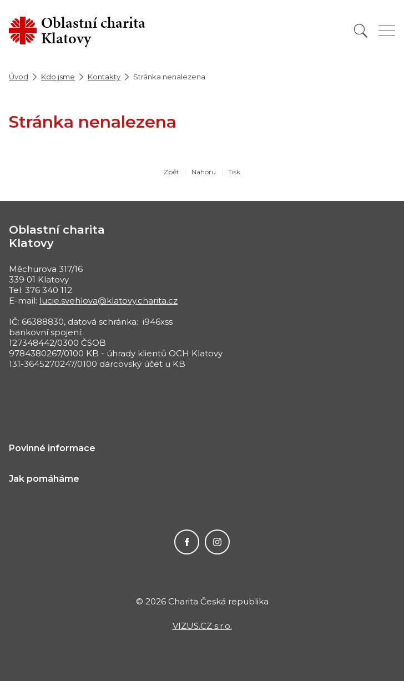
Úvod (18, 76)
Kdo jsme (58, 76)
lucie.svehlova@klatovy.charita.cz (108, 300)
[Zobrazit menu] (386, 31)
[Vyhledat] (361, 30)
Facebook (186, 541)
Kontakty (104, 76)
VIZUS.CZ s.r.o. (202, 626)
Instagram (217, 541)
